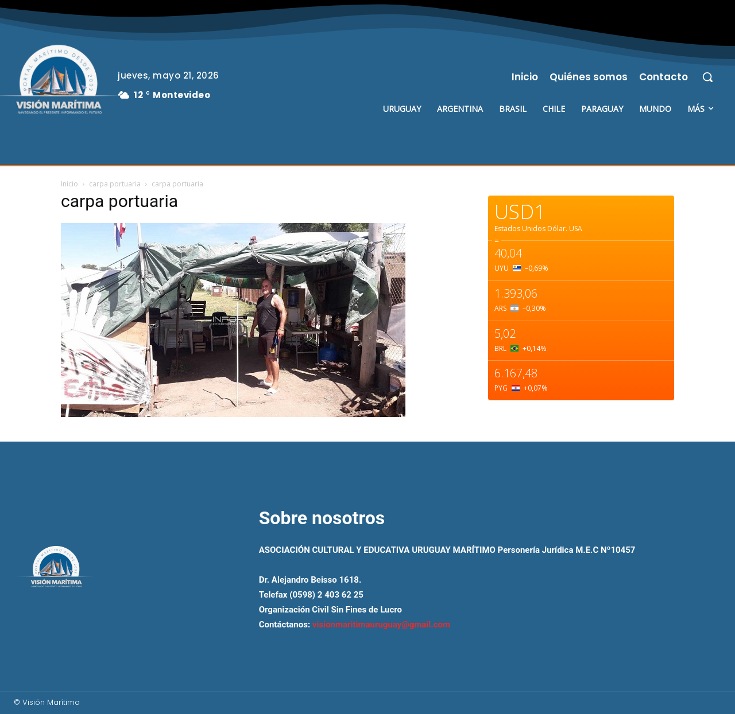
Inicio (69, 184)
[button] (707, 77)
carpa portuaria (115, 184)
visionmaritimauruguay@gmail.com (381, 624)
